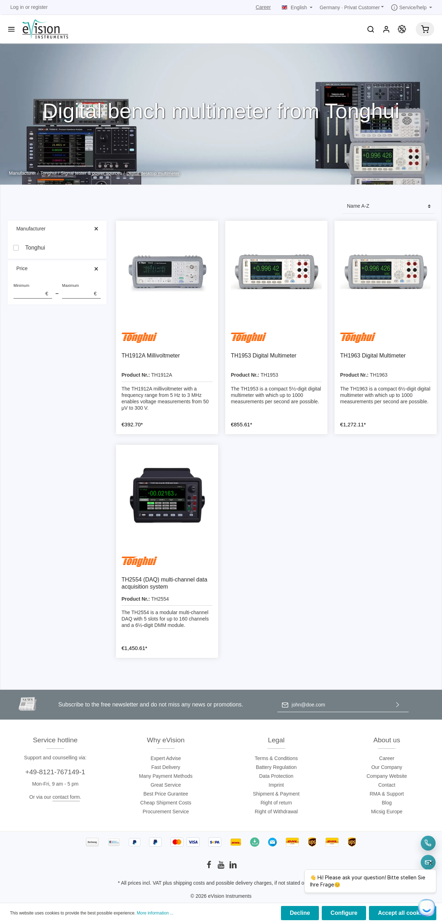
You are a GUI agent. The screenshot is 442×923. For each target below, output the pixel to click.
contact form (66, 797)
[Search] (371, 29)
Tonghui (35, 248)
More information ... (155, 913)
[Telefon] (428, 843)
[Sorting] (389, 206)
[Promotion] (402, 29)
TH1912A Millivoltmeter (151, 356)
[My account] (386, 29)
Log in (17, 7)
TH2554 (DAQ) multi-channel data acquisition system (165, 583)
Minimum (32, 291)
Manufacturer (57, 229)
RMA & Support (387, 794)
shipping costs (189, 883)
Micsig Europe (387, 811)
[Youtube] (221, 867)
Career (263, 7)
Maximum (81, 291)
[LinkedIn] (233, 867)
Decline (300, 913)
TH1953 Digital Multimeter (264, 356)
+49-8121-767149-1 (55, 772)
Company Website (386, 776)
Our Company (386, 767)
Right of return (276, 802)
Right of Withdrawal (276, 811)
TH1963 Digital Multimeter (373, 356)
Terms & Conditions (276, 758)
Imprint (276, 785)
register (39, 7)
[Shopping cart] (425, 29)
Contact (386, 785)
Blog (387, 802)
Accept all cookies (402, 913)
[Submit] (398, 705)
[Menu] (11, 29)
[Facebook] (209, 867)
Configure (344, 913)
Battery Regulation (276, 767)
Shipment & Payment (276, 794)
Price (57, 269)
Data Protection (276, 776)
